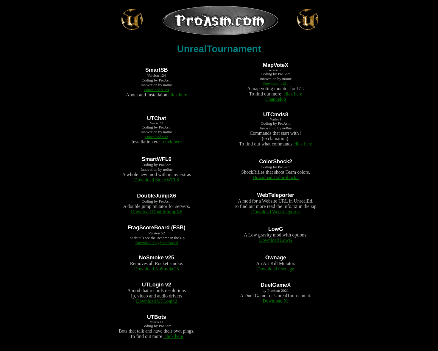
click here (178, 94)
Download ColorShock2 (275, 177)
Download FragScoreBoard (156, 242)
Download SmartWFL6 (156, 179)
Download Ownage (275, 268)
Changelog (275, 99)
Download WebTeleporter (275, 211)
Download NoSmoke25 (156, 268)
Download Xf (276, 300)
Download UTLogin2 (156, 301)
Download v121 (275, 83)
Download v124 (156, 89)
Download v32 (156, 136)
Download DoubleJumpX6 (156, 211)
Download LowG (275, 240)
